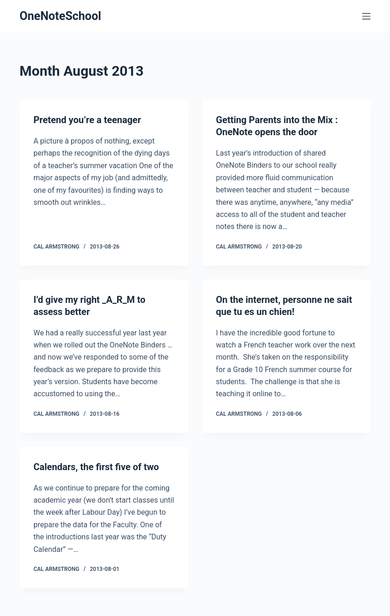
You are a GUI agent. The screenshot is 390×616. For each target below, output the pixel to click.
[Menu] (366, 16)
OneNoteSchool (60, 16)
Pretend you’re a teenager (87, 119)
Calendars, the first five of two (96, 466)
